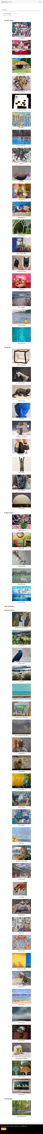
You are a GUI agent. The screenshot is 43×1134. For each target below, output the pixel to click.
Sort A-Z (15, 13)
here (26, 1126)
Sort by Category (7, 13)
